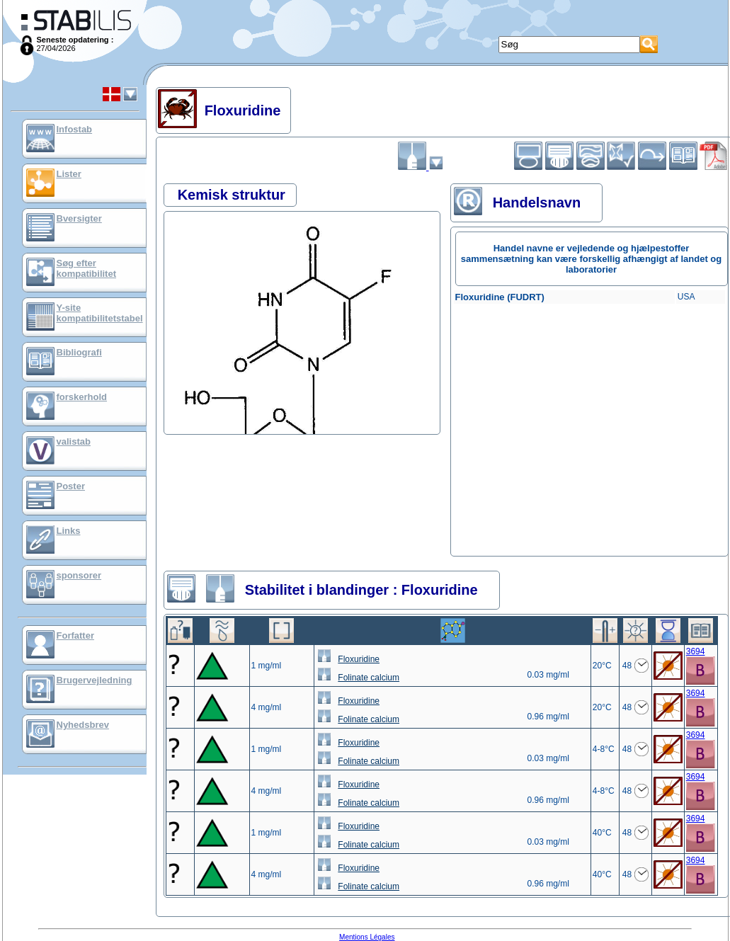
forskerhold (82, 397)
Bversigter (79, 218)
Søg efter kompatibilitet (87, 268)
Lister (69, 174)
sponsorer (79, 575)
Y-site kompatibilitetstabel (100, 313)
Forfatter (75, 635)
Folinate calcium (368, 678)
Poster (71, 486)
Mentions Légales (366, 937)
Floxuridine (359, 659)
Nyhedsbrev (83, 724)
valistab (74, 441)
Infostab (75, 129)
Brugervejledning (94, 680)
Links (69, 530)
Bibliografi (79, 352)
